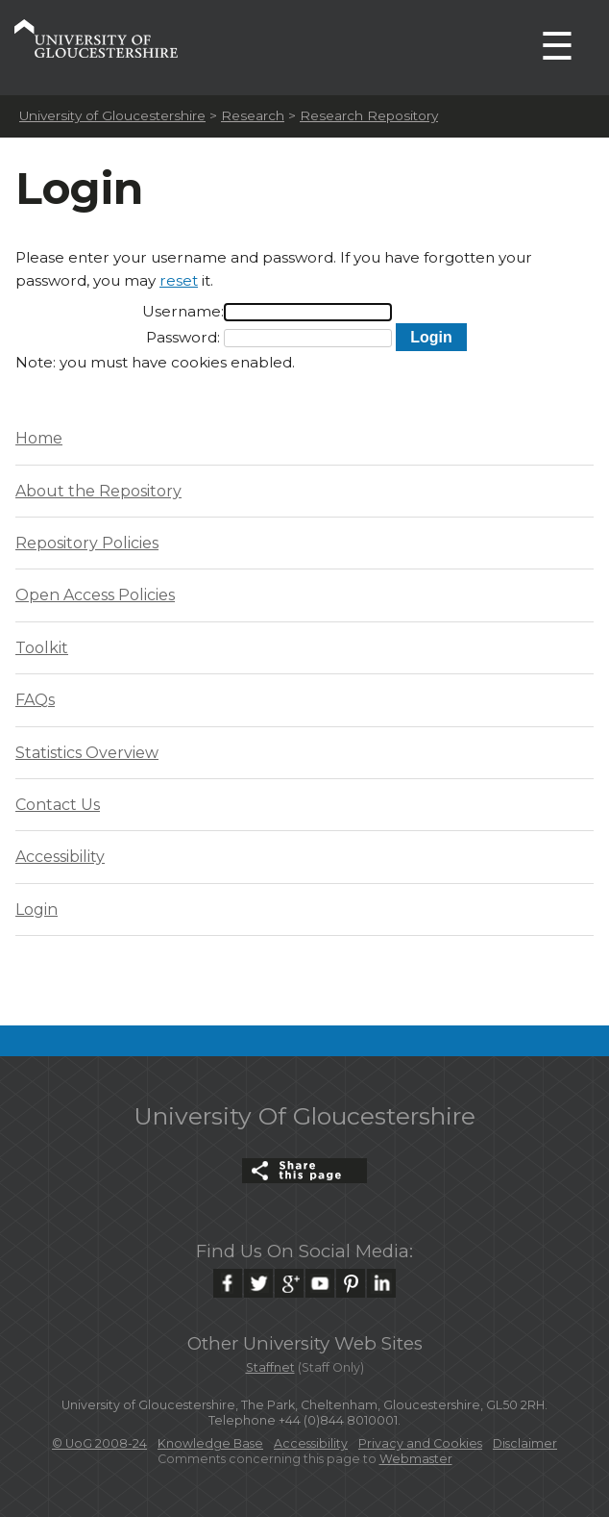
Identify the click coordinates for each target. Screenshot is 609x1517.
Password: (183, 337)
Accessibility (60, 856)
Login (36, 909)
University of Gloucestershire (112, 115)
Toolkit (41, 648)
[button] (431, 337)
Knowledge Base (210, 1443)
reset (178, 280)
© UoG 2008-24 (99, 1443)
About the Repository (98, 491)
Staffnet (270, 1367)
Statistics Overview (86, 753)
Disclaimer (525, 1443)
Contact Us (57, 805)
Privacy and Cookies (420, 1443)
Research (252, 115)
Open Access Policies (95, 595)
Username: (183, 311)
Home (38, 438)
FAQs (35, 700)
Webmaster (415, 1459)
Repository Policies (86, 543)
